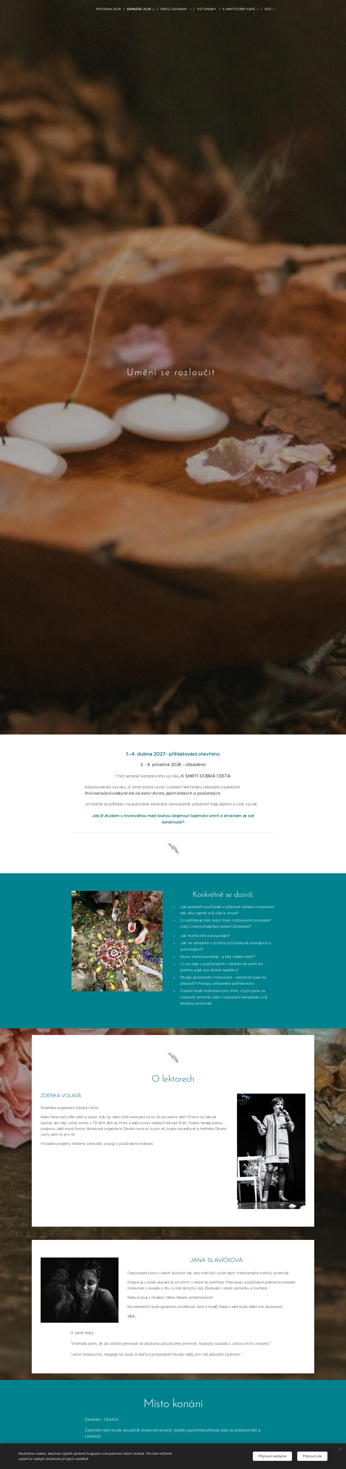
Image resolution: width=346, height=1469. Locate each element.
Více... (131, 1316)
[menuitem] (110, 9)
